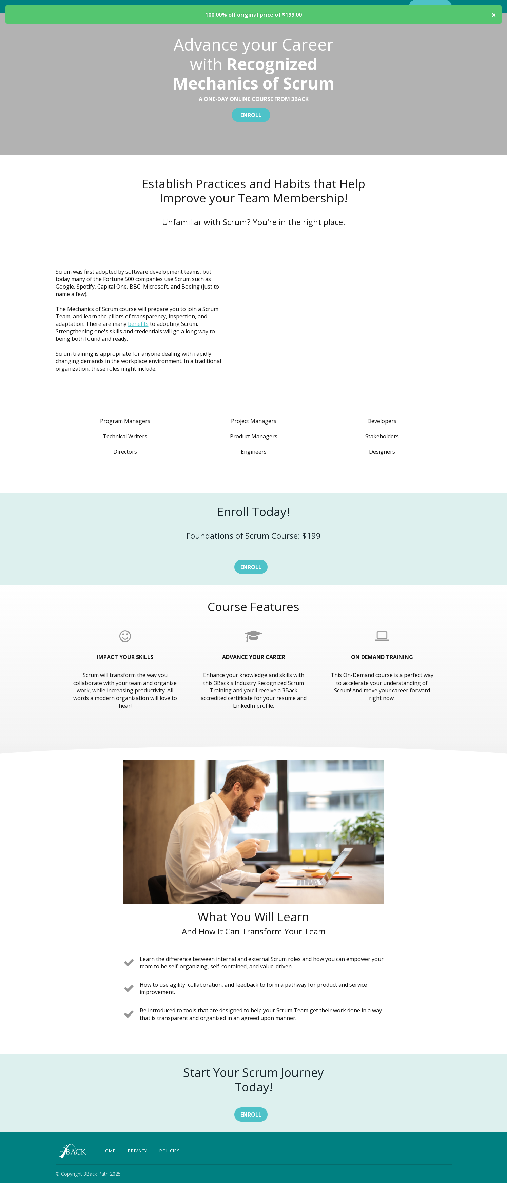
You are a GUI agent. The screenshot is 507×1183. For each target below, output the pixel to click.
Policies (169, 1151)
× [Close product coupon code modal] (493, 15)
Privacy (137, 1151)
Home (109, 1151)
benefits (138, 324)
